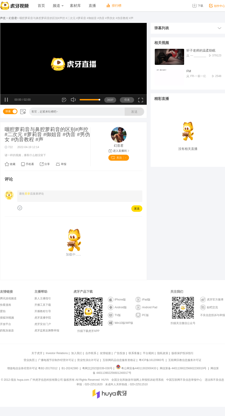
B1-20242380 (70, 368)
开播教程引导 (42, 311)
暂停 (6, 99)
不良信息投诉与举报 (212, 315)
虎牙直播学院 (42, 317)
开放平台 (5, 324)
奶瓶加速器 (7, 330)
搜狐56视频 (7, 317)
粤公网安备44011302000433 (136, 368)
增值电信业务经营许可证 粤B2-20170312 (32, 368)
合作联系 (90, 353)
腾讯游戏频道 (8, 298)
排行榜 (114, 5)
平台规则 (148, 353)
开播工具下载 (42, 304)
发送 (134, 111)
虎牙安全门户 (42, 324)
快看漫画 (5, 304)
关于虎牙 (36, 353)
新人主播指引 (42, 298)
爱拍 (3, 311)
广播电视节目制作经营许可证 (56, 360)
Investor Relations (57, 353)
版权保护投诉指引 (183, 353)
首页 (41, 6)
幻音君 (13, 18)
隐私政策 (162, 353)
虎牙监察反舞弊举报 (46, 330)
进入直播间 (119, 150)
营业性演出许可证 (88, 360)
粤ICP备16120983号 (151, 360)
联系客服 (134, 353)
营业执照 (29, 360)
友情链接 (105, 353)
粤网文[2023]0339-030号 (97, 368)
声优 (3, 18)
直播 (92, 6)
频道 (58, 6)
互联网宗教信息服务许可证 (184, 360)
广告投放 (119, 353)
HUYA (105, 379)
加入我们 (76, 353)
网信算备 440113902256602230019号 (183, 368)
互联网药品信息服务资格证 (119, 360)
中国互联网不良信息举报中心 (184, 379)
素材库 (75, 6)
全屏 (140, 102)
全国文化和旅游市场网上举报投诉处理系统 (137, 379)
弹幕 (8, 111)
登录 (27, 193)
